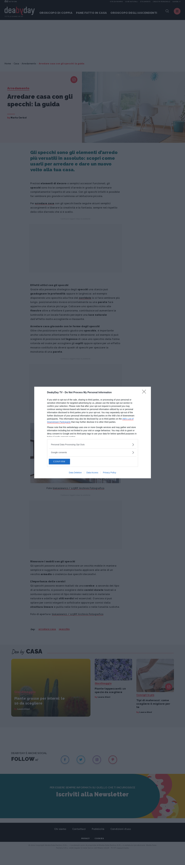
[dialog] (92, 433)
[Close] (145, 392)
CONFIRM (63, 461)
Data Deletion (75, 473)
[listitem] (92, 444)
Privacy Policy (109, 473)
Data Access (92, 473)
